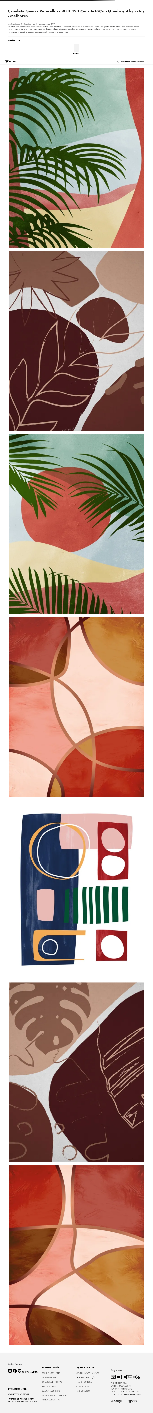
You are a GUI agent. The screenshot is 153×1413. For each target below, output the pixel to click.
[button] (9, 61)
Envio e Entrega (84, 1382)
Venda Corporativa (51, 1399)
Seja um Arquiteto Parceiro (54, 1395)
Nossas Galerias (49, 1377)
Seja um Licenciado (51, 1391)
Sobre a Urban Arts (51, 1373)
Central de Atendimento (87, 1373)
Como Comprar (83, 1386)
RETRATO (76, 53)
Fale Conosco (83, 1391)
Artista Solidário (49, 1386)
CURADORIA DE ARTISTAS (52, 1382)
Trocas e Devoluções (86, 1377)
